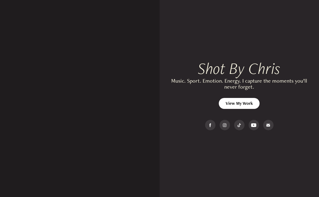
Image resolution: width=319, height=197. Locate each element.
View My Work (239, 103)
